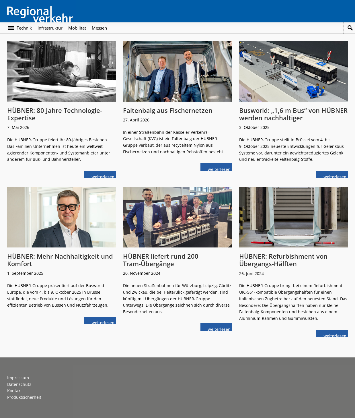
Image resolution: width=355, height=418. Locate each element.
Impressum (18, 377)
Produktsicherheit (24, 397)
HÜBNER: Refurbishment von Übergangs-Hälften (283, 260)
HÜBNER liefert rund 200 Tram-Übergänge (160, 260)
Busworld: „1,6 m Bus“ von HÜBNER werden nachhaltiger (293, 114)
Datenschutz (19, 384)
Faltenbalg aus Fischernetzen (167, 110)
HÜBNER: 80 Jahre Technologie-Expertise (54, 114)
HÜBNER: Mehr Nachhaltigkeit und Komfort (60, 260)
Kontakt (14, 390)
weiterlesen (104, 176)
